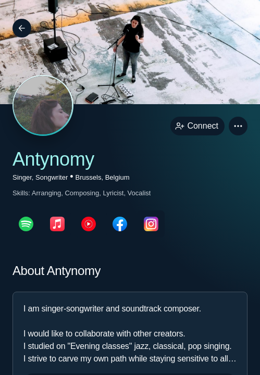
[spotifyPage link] (26, 224)
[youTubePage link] (88, 224)
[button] (238, 126)
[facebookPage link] (119, 224)
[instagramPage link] (151, 224)
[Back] (22, 28)
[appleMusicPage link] (57, 224)
